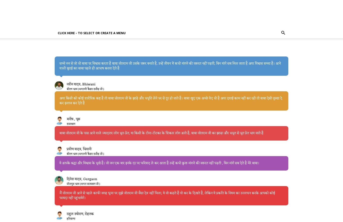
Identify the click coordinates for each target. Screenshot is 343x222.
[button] (283, 33)
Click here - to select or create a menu (92, 33)
